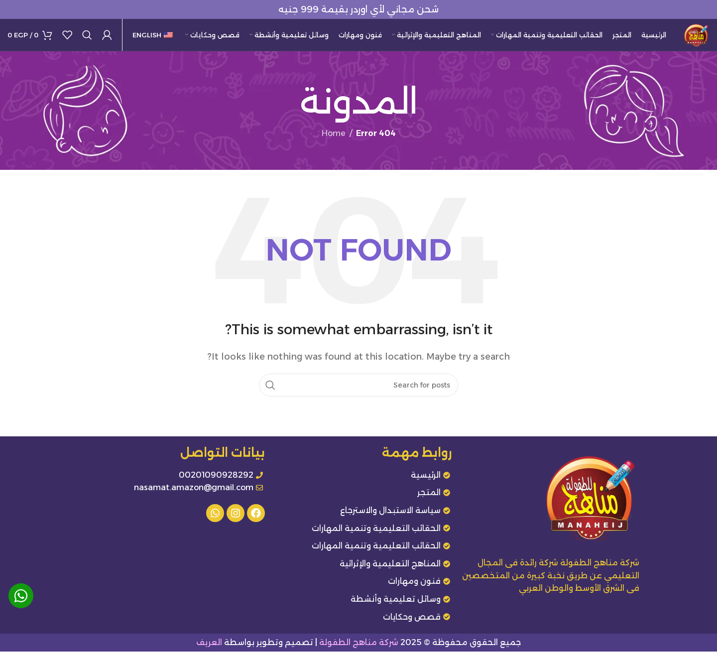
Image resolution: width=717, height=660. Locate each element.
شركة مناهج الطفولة (358, 651)
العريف (209, 651)
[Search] (87, 40)
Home (334, 142)
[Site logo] (692, 39)
